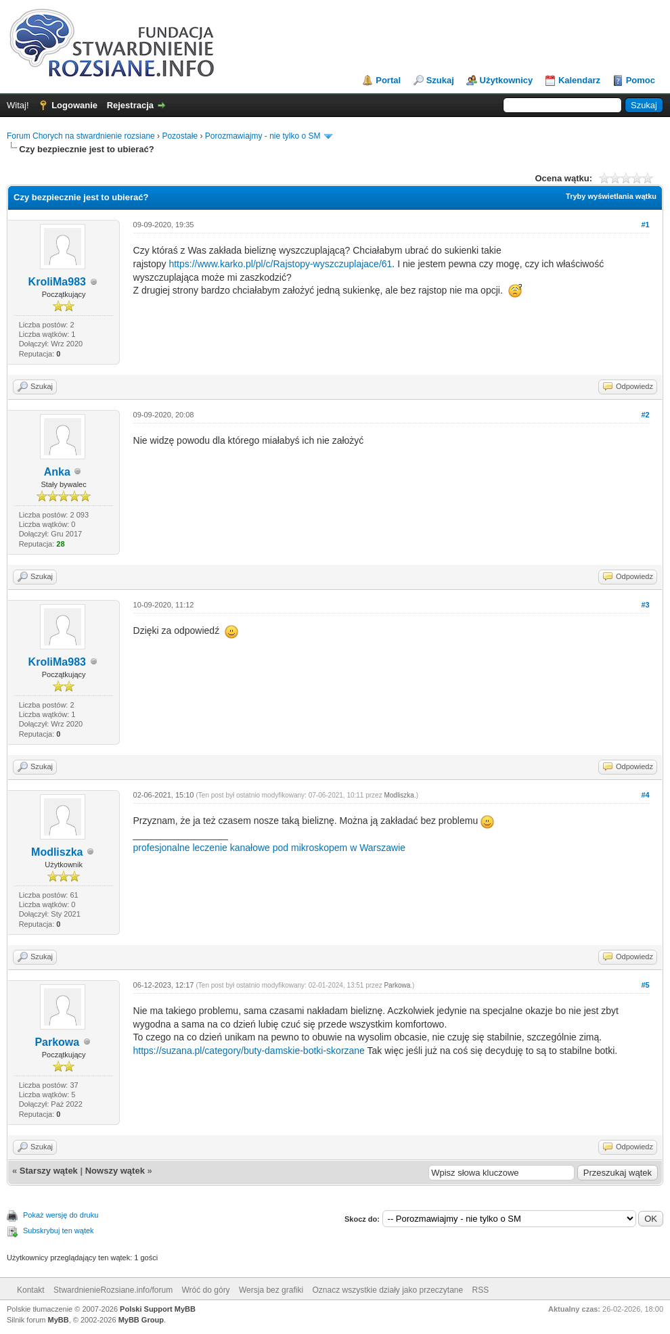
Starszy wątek (49, 1171)
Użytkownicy (506, 80)
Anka (57, 472)
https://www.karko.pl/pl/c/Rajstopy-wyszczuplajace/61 (280, 263)
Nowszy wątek (115, 1171)
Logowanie (74, 105)
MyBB (58, 1320)
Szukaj (440, 80)
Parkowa (57, 1042)
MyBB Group (141, 1320)
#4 (645, 795)
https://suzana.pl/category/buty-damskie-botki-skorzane (249, 1050)
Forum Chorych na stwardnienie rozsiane (81, 136)
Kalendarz (579, 80)
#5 (645, 985)
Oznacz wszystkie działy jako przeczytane (387, 1290)
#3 (645, 605)
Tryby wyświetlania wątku (611, 196)
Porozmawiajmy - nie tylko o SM (263, 136)
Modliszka (57, 852)
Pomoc (640, 80)
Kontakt (31, 1290)
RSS (480, 1290)
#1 (645, 225)
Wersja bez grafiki (271, 1290)
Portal (388, 80)
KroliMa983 (57, 282)
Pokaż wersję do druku (60, 1215)
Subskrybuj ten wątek (58, 1230)
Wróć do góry (205, 1290)
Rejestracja (130, 105)
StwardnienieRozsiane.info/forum (113, 1290)
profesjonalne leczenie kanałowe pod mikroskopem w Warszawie (269, 847)
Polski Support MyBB (158, 1309)
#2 (645, 415)
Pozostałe (180, 136)
